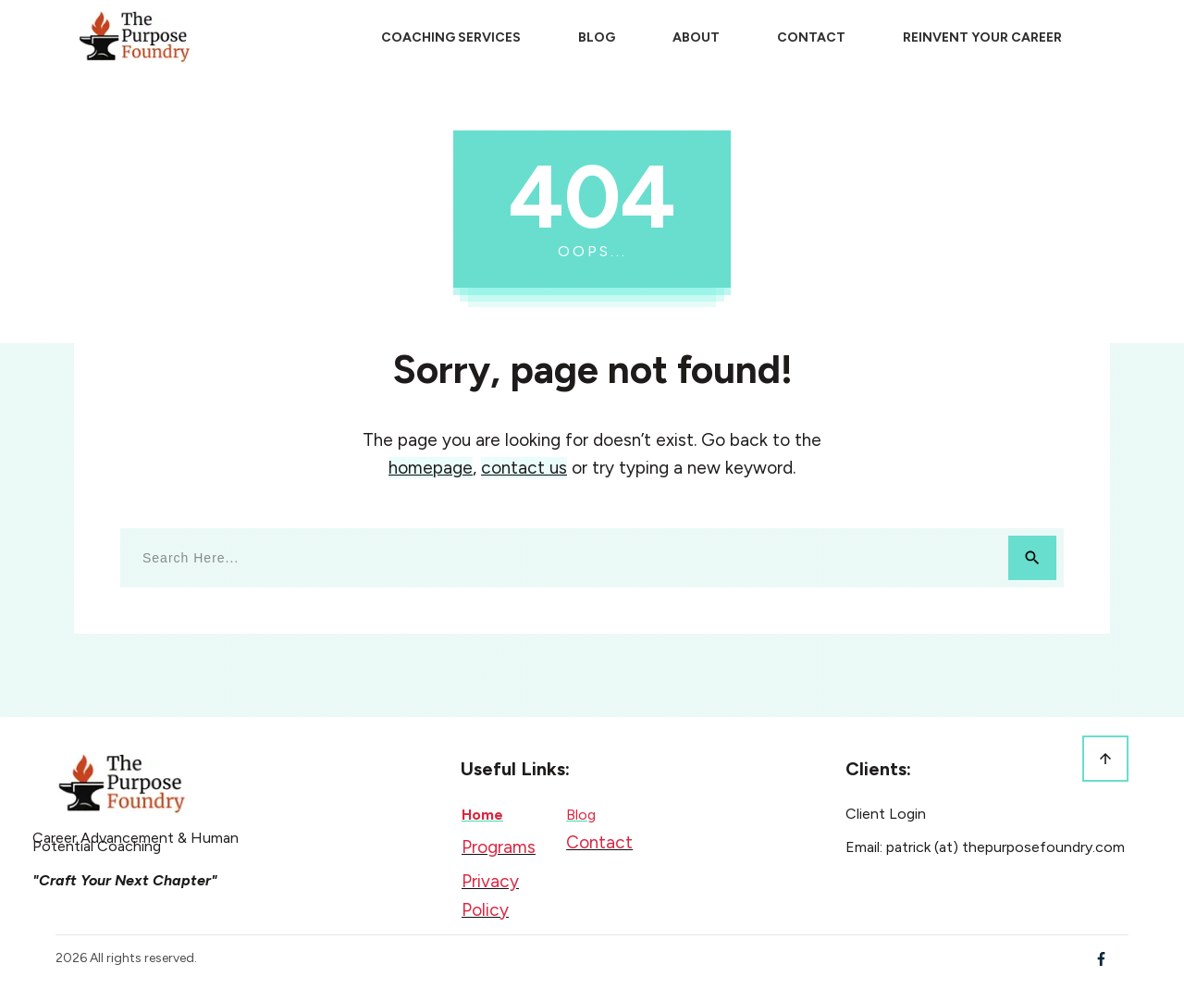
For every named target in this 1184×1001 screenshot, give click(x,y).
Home (482, 814)
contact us (524, 467)
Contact (599, 842)
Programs (499, 847)
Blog (581, 814)
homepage (430, 467)
